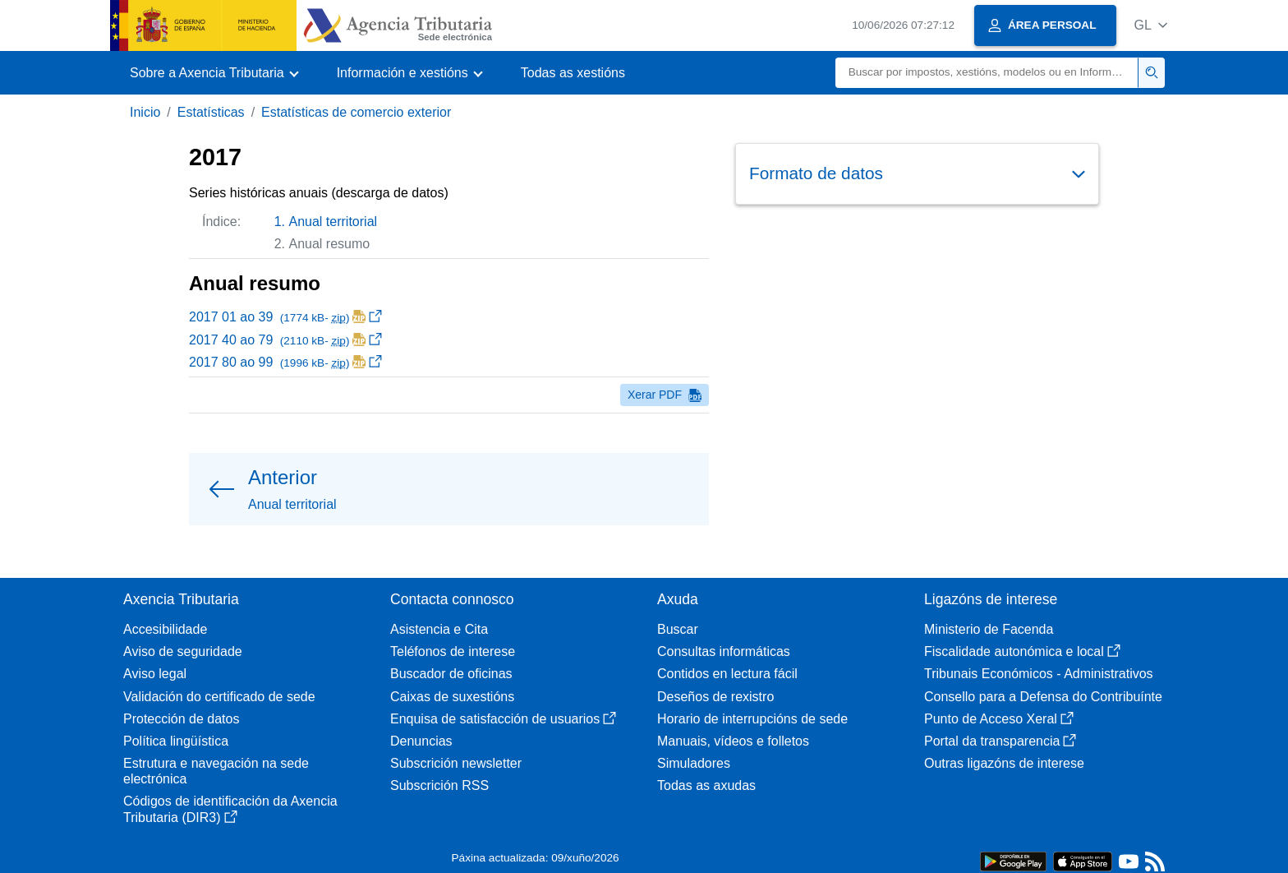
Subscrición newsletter (456, 763)
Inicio (145, 112)
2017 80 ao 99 (285, 362)
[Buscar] (986, 73)
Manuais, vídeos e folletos (733, 741)
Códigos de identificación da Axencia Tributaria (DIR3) (230, 809)
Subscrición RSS (439, 785)
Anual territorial (333, 222)
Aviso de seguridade (182, 651)
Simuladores (693, 763)
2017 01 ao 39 (285, 317)
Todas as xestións (573, 73)
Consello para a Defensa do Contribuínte (1043, 697)
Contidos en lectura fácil (727, 674)
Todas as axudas (706, 785)
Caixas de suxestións (452, 697)
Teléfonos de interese (452, 651)
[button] (1150, 25)
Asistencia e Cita (439, 629)
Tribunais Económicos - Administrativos (1038, 674)
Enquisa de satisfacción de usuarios (503, 719)
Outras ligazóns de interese (1004, 763)
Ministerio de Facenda (988, 629)
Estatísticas (211, 112)
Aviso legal (154, 674)
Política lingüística (175, 741)
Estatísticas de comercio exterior (356, 112)
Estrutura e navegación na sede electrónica (216, 771)
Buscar (677, 629)
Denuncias (421, 741)
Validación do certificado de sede (219, 697)
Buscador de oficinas (451, 674)
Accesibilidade (165, 629)
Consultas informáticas (723, 651)
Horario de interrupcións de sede (752, 719)
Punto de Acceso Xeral (999, 719)
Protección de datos (181, 719)
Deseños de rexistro (715, 697)
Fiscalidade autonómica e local (1022, 651)
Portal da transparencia (1000, 741)
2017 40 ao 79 (285, 340)
